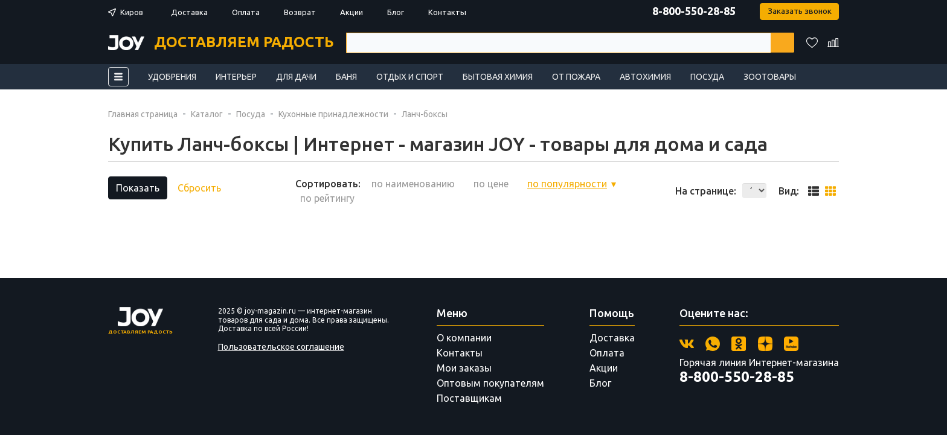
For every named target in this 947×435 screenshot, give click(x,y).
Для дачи (296, 77)
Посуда (707, 77)
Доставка (189, 12)
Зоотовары (769, 77)
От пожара (576, 77)
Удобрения (172, 77)
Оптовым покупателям (490, 383)
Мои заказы (464, 367)
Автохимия (645, 77)
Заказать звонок (798, 11)
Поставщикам (469, 398)
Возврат (300, 12)
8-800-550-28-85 (692, 10)
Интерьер (236, 77)
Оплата (246, 12)
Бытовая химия (498, 77)
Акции (351, 12)
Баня (346, 77)
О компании (464, 337)
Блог (395, 12)
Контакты (447, 12)
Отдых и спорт (409, 77)
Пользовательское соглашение (281, 347)
